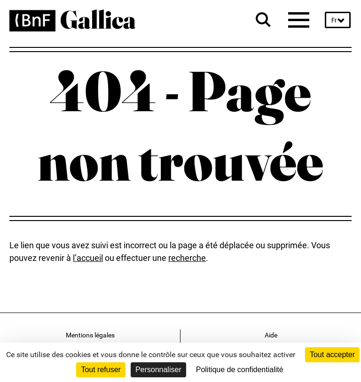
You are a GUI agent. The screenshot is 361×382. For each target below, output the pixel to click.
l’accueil (88, 258)
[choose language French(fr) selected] (337, 20)
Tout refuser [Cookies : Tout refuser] (100, 370)
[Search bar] (263, 19)
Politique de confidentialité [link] (239, 370)
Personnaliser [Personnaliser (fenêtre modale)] (158, 370)
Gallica (98, 15)
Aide (271, 335)
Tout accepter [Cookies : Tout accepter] (332, 355)
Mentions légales (90, 335)
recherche (187, 258)
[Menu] (299, 20)
